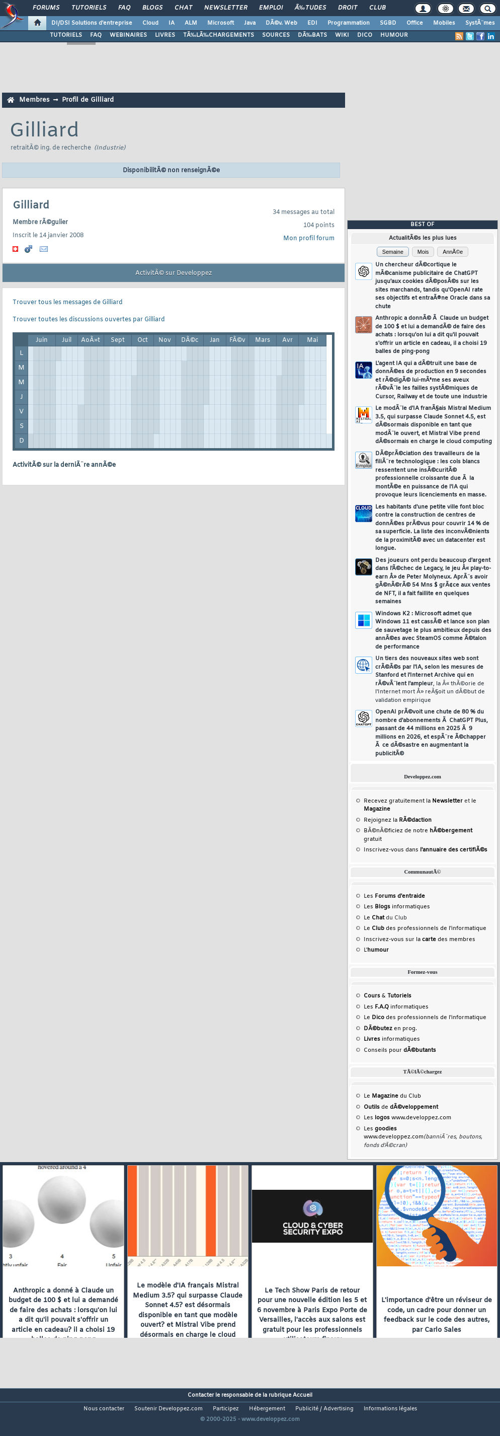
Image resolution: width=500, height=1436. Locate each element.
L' (376, 950)
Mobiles (444, 23)
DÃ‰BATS (312, 35)
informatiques (392, 1039)
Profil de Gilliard (88, 100)
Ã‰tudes (310, 8)
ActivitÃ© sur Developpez (173, 273)
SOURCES (276, 35)
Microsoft (220, 23)
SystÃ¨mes (480, 23)
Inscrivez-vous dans (425, 849)
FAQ (124, 8)
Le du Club (392, 1096)
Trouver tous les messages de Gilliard (68, 303)
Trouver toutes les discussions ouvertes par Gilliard (89, 320)
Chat (183, 8)
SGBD (388, 23)
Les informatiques (397, 906)
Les (394, 896)
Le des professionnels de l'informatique (425, 928)
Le (374, 917)
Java (250, 23)
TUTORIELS (66, 35)
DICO (364, 35)
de (401, 1107)
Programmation (348, 23)
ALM (191, 23)
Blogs (152, 8)
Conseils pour (400, 1050)
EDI (312, 23)
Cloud (150, 23)
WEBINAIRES (128, 35)
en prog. (390, 1028)
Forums (46, 8)
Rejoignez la (398, 820)
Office (414, 23)
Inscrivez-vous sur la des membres (419, 939)
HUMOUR (394, 35)
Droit (347, 8)
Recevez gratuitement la (413, 801)
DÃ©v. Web (281, 23)
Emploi (271, 8)
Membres (34, 100)
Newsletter (225, 8)
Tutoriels (88, 8)
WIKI (342, 35)
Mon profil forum (309, 239)
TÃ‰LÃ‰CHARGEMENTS (218, 35)
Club (377, 8)
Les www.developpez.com (407, 1117)
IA (172, 23)
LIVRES (165, 35)
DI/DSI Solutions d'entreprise (91, 23)
